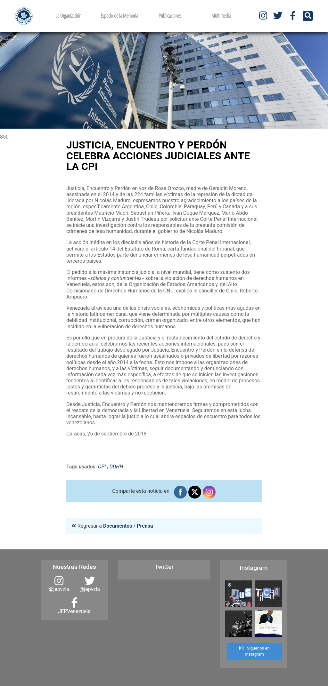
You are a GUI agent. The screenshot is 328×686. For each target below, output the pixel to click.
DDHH (116, 467)
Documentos (117, 526)
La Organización (68, 15)
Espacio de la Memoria (119, 15)
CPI (102, 467)
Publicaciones (170, 15)
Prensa (145, 526)
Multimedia (221, 15)
